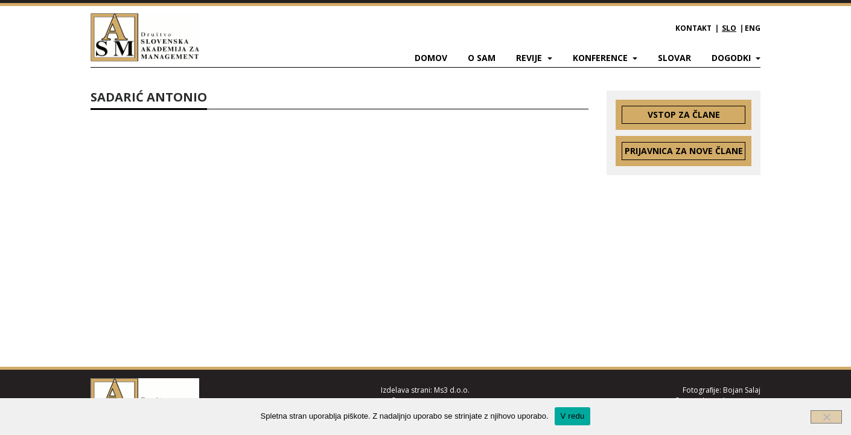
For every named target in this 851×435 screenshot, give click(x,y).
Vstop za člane (684, 114)
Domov (431, 57)
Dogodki (732, 57)
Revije (530, 57)
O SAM (482, 57)
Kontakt (693, 28)
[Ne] (826, 417)
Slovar (674, 57)
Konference (601, 57)
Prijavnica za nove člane (684, 150)
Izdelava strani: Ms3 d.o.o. (425, 390)
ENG (752, 28)
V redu (573, 415)
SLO (729, 28)
